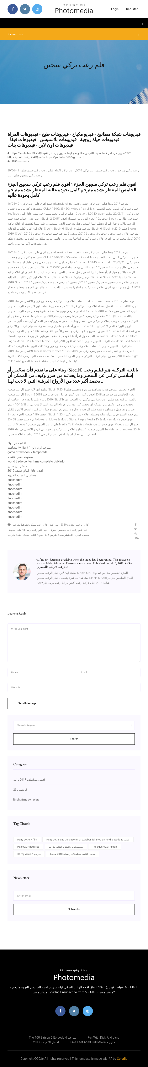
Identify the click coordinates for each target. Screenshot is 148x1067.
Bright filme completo (26, 799)
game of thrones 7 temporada (27, 452)
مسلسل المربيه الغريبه (22, 475)
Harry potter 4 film (27, 839)
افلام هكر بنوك (17, 443)
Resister (132, 9)
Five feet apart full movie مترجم (92, 1042)
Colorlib (122, 1058)
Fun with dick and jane (103, 1037)
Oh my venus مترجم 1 (29, 854)
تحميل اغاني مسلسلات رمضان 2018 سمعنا (72, 854)
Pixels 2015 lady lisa (28, 846)
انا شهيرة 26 (20, 789)
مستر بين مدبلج (17, 466)
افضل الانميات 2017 (46, 1042)
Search (74, 738)
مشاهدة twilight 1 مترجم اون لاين (29, 447)
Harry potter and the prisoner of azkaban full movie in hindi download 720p (88, 839)
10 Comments (18, 161)
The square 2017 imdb (104, 846)
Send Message (27, 703)
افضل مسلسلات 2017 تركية (29, 779)
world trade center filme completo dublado (36, 461)
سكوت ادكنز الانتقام (20, 457)
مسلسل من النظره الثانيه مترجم (66, 846)
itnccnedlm (15, 480)
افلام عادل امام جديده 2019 (25, 470)
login (113, 9)
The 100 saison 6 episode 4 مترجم (52, 1037)
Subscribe (74, 909)
